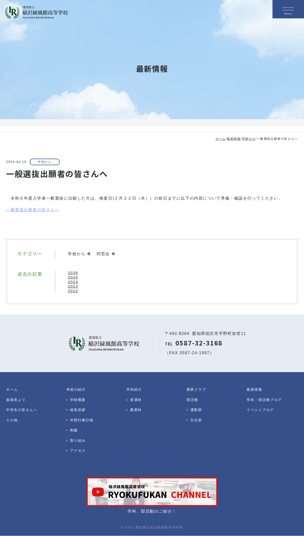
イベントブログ (261, 412)
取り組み (78, 445)
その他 (12, 423)
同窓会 (103, 254)
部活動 (193, 400)
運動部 (196, 412)
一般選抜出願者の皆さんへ (32, 210)
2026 (73, 273)
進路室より (16, 400)
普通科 (136, 400)
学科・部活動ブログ (265, 400)
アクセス (78, 456)
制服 (74, 434)
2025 (73, 277)
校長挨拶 (78, 412)
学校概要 (78, 400)
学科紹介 (134, 389)
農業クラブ (197, 389)
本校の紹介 (76, 389)
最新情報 (255, 389)
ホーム (12, 389)
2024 (73, 282)
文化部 (196, 423)
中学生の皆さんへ (23, 412)
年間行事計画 (82, 423)
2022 (73, 291)
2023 (73, 286)
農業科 (136, 412)
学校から (46, 162)
